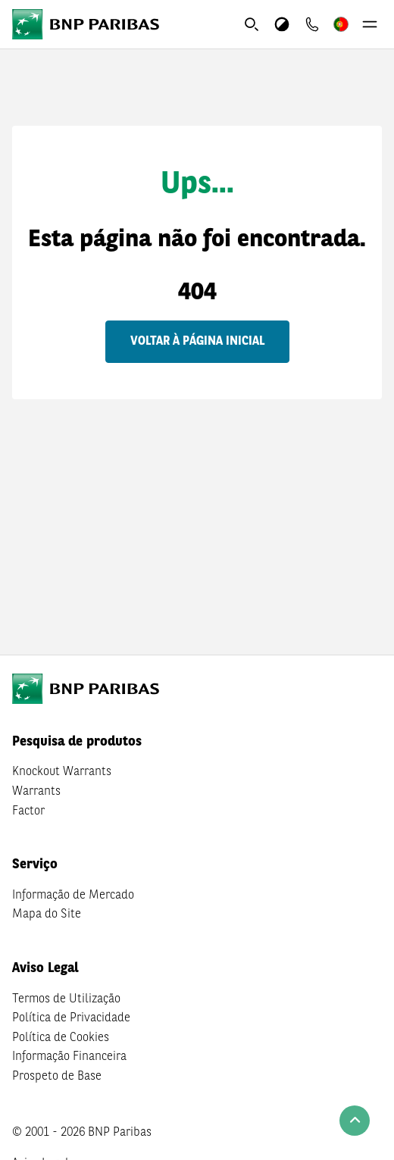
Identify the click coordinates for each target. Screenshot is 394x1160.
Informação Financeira (69, 1057)
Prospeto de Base (57, 1077)
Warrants (36, 792)
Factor (28, 811)
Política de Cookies (60, 1038)
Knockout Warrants (61, 772)
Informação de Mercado (73, 896)
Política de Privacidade (71, 1018)
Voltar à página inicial (197, 342)
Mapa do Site (46, 914)
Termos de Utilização (66, 999)
